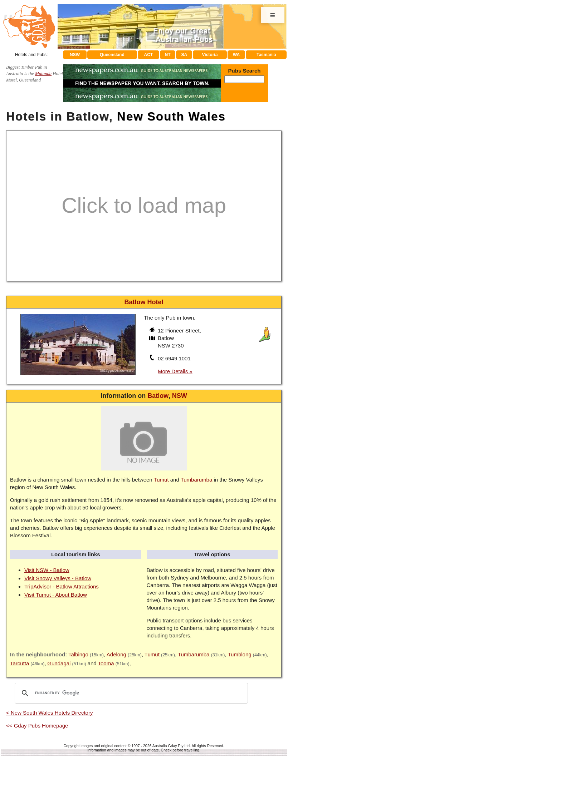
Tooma (106, 663)
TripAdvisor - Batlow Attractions (61, 586)
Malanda (43, 73)
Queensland (112, 54)
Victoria (210, 54)
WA (236, 54)
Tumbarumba (197, 480)
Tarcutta (19, 663)
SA (184, 54)
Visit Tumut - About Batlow (55, 595)
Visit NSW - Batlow (46, 570)
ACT (148, 54)
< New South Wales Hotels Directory (49, 713)
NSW (75, 54)
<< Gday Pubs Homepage (37, 726)
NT (167, 54)
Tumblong (239, 654)
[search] (130, 693)
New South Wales (171, 116)
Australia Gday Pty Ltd (171, 746)
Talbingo (78, 654)
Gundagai (58, 663)
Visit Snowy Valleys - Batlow (57, 578)
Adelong (116, 654)
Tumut (161, 480)
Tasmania (266, 54)
